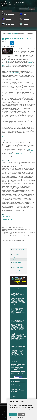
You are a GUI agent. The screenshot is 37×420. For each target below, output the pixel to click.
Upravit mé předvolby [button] (16, 417)
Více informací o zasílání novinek (17, 373)
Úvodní (10, 33)
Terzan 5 (9, 61)
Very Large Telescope (14, 72)
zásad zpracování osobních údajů (16, 369)
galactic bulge (5, 106)
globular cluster (5, 65)
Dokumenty (26, 24)
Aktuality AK (8, 19)
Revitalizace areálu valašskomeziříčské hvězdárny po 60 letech (17, 294)
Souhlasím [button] (13, 414)
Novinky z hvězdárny (16, 288)
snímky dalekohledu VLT (8, 219)
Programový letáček (10, 24)
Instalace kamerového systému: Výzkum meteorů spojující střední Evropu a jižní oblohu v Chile (17, 320)
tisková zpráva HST (7, 217)
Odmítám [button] (21, 414)
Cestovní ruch (26, 19)
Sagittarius (29, 62)
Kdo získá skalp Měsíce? (16, 389)
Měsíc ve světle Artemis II (16, 385)
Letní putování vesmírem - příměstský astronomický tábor (17, 398)
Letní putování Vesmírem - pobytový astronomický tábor (18, 393)
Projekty (25, 14)
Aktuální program (15, 381)
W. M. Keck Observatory (16, 153)
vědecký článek (6, 216)
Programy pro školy (10, 14)
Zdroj (3, 136)
